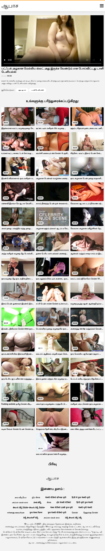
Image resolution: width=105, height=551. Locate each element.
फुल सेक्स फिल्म (36, 512)
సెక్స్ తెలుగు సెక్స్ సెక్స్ (73, 518)
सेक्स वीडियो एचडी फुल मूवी (61, 507)
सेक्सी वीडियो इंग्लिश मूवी (55, 497)
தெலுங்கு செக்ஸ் (90, 512)
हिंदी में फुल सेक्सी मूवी (81, 497)
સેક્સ (49, 502)
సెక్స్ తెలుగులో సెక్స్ (30, 518)
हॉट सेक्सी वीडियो (64, 502)
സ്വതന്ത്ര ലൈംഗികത (15, 512)
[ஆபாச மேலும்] (102, 5)
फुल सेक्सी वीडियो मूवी (57, 512)
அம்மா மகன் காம (20, 502)
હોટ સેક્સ (36, 497)
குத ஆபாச (22, 90)
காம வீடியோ (21, 497)
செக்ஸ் (75, 512)
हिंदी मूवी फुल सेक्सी (84, 502)
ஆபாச (31, 543)
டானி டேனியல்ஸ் (37, 90)
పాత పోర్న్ (37, 502)
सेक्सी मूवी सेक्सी (85, 507)
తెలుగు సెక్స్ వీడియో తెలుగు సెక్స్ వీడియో (29, 507)
